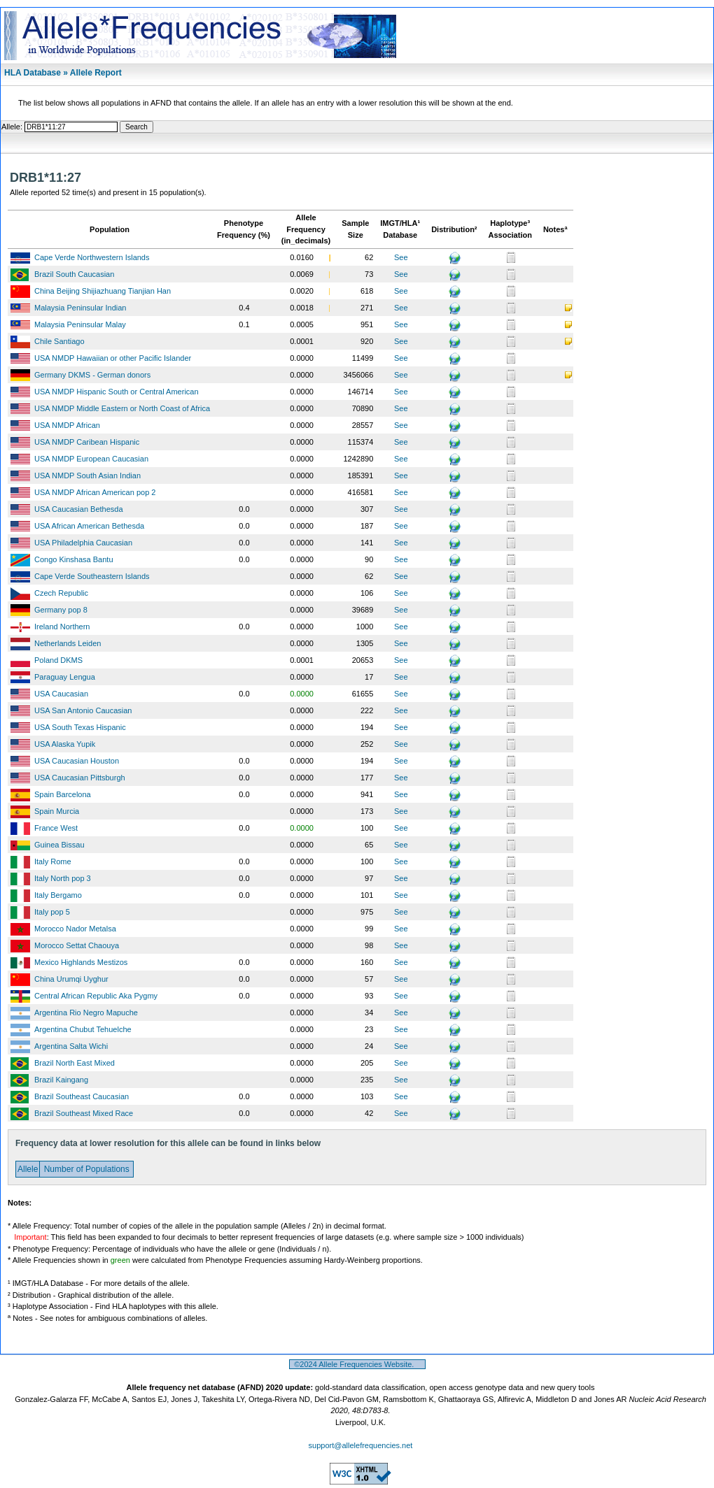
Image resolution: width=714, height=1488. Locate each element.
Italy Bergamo (58, 895)
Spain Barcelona (62, 794)
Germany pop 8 (61, 610)
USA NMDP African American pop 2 (94, 492)
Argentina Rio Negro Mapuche (86, 1012)
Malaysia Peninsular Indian (80, 307)
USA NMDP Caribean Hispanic (86, 442)
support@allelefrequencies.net (361, 1445)
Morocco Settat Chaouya (76, 945)
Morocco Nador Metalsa (75, 928)
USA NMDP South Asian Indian (87, 475)
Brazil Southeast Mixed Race (83, 1113)
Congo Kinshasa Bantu (73, 559)
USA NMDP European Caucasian (91, 459)
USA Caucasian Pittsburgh (79, 777)
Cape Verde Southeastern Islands (92, 576)
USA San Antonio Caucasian (83, 710)
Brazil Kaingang (61, 1079)
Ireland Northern (62, 626)
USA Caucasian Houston (76, 761)
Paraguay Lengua (64, 677)
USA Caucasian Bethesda (78, 509)
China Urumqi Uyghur (71, 979)
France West (56, 828)
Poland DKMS (58, 660)
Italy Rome (52, 861)
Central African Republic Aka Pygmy (96, 996)
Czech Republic (61, 593)
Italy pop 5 (52, 912)
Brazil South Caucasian (74, 274)
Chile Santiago (59, 341)
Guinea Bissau (59, 844)
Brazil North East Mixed (74, 1063)
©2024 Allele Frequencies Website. (357, 1364)
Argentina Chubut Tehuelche (83, 1029)
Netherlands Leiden (67, 643)
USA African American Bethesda (89, 526)
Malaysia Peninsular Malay (80, 324)
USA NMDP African (67, 425)
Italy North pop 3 (62, 878)
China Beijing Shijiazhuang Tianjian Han (102, 291)
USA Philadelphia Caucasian (83, 542)
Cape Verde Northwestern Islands (91, 257)
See (401, 257)
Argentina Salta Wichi (71, 1046)
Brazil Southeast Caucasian (81, 1096)
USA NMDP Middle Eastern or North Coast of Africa (122, 408)
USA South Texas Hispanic (80, 727)
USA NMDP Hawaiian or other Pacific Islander (112, 358)
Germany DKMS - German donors (92, 375)
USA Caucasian (61, 693)
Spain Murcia (56, 811)
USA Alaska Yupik (64, 744)
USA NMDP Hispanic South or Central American (116, 391)
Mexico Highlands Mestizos (80, 962)
